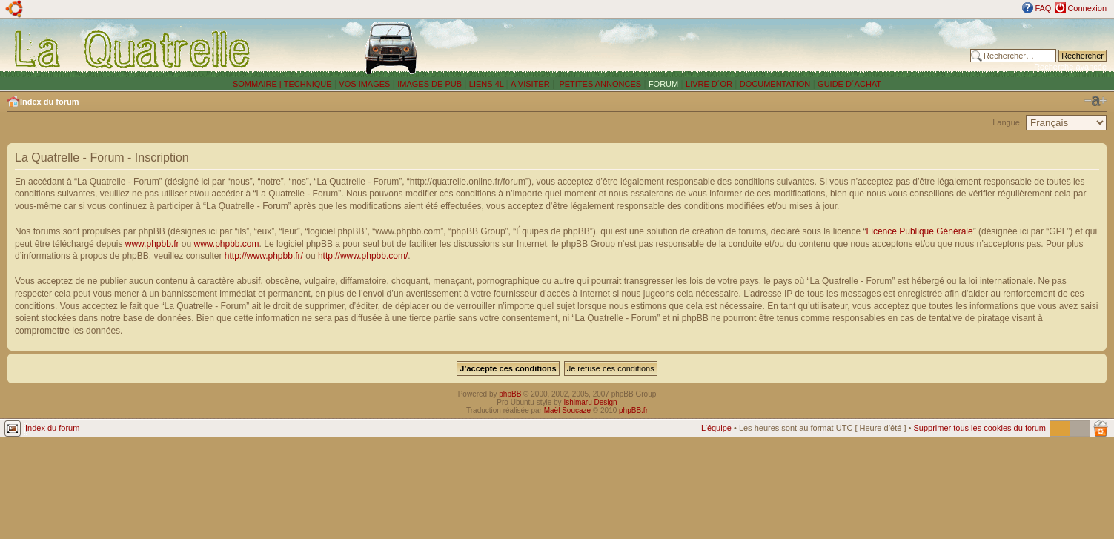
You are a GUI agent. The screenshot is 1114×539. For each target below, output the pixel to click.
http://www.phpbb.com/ (363, 256)
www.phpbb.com (226, 244)
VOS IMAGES (364, 83)
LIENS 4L (487, 83)
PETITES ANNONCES (599, 83)
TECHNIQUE (308, 83)
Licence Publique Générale (919, 231)
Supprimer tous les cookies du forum (979, 427)
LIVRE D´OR (709, 83)
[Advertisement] (747, 48)
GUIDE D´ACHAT (849, 83)
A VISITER (530, 83)
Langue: (1007, 122)
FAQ (1043, 8)
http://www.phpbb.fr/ (264, 256)
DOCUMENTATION (775, 83)
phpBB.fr (633, 410)
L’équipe (716, 427)
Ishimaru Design (590, 402)
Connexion (1087, 8)
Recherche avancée (1070, 66)
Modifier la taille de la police (1095, 101)
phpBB (510, 394)
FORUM (663, 83)
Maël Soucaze (567, 410)
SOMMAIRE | (258, 83)
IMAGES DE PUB (429, 83)
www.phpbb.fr (152, 244)
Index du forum (49, 101)
